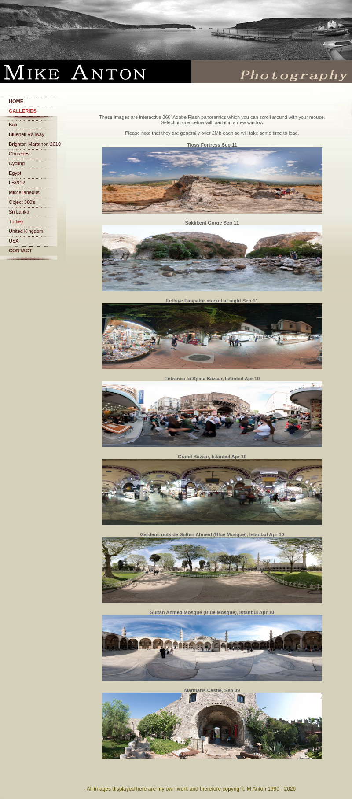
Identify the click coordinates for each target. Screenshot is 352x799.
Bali (13, 124)
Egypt (15, 173)
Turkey (16, 221)
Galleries (23, 111)
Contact (20, 250)
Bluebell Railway (26, 134)
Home (16, 101)
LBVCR (17, 182)
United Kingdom (26, 231)
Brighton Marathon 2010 (35, 144)
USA (14, 240)
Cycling (17, 163)
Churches (19, 153)
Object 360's (22, 202)
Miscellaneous (24, 192)
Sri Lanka (19, 211)
